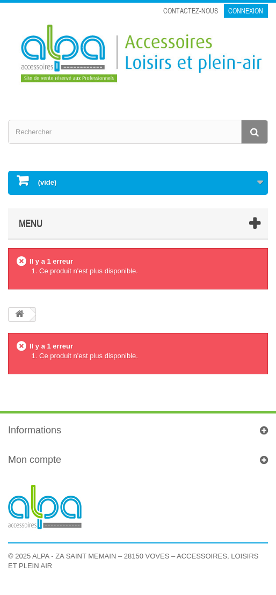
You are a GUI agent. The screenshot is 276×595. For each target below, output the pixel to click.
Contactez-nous (190, 11)
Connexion (245, 11)
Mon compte (34, 459)
